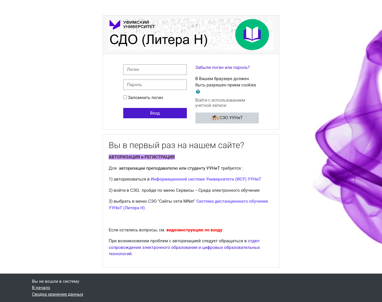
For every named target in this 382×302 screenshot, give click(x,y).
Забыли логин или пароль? (222, 67)
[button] (199, 92)
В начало (41, 287)
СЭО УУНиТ (227, 118)
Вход (155, 113)
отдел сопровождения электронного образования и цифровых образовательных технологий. (184, 247)
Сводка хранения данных (57, 294)
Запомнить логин (145, 97)
